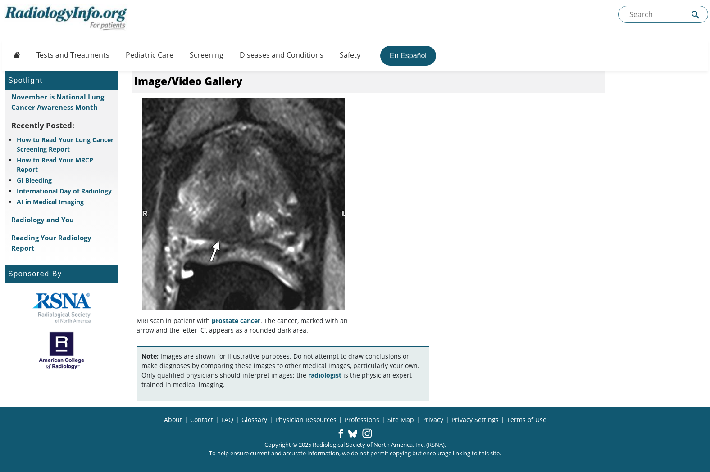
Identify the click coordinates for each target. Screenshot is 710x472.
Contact (201, 419)
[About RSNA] (61, 308)
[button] (341, 434)
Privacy (432, 419)
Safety (350, 55)
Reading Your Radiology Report (51, 243)
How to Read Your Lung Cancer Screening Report (65, 144)
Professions (362, 419)
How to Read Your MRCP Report (55, 165)
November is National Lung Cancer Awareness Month (57, 102)
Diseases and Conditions (281, 55)
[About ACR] (61, 350)
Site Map (400, 419)
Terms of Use (526, 419)
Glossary (254, 419)
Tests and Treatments (72, 55)
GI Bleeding (34, 180)
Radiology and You (42, 220)
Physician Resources (306, 419)
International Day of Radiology (64, 191)
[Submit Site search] (695, 14)
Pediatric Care (149, 55)
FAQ (227, 419)
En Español (408, 55)
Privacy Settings (475, 419)
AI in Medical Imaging (50, 202)
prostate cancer (236, 320)
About (173, 419)
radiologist (324, 375)
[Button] (14, 55)
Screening (206, 55)
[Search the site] (663, 14)
